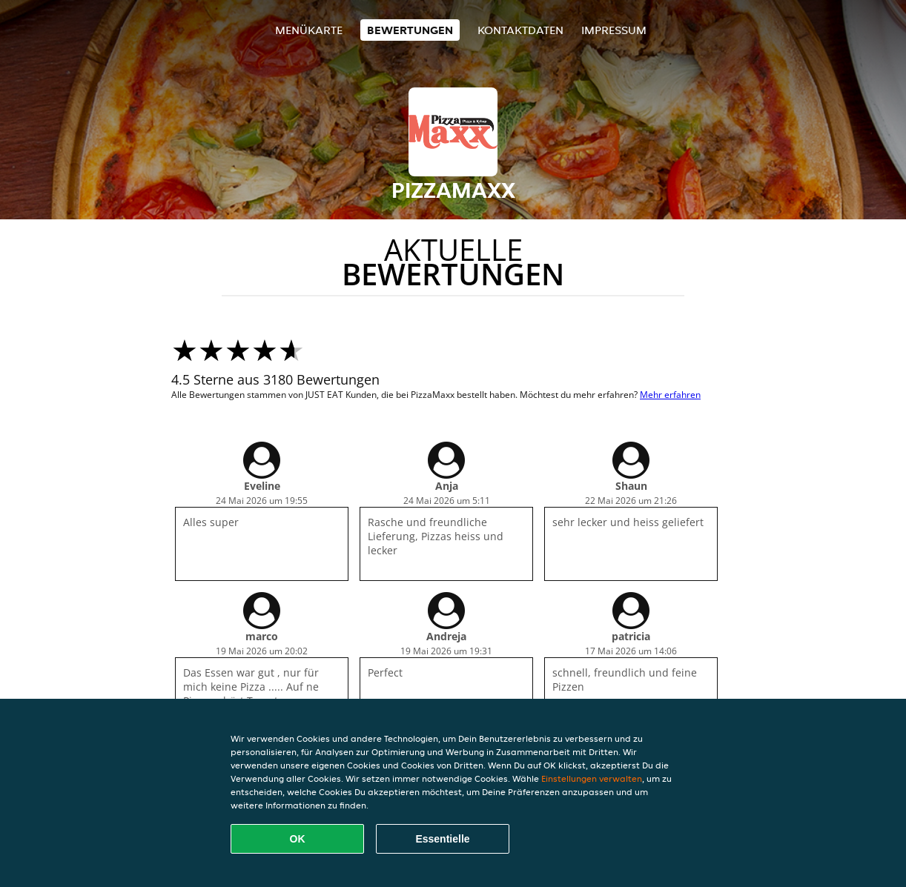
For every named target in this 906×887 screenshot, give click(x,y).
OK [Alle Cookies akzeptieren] (297, 839)
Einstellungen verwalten (591, 778)
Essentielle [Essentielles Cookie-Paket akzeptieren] (442, 839)
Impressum (614, 30)
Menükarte (309, 30)
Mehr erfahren (670, 394)
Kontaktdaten (520, 30)
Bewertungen (410, 30)
